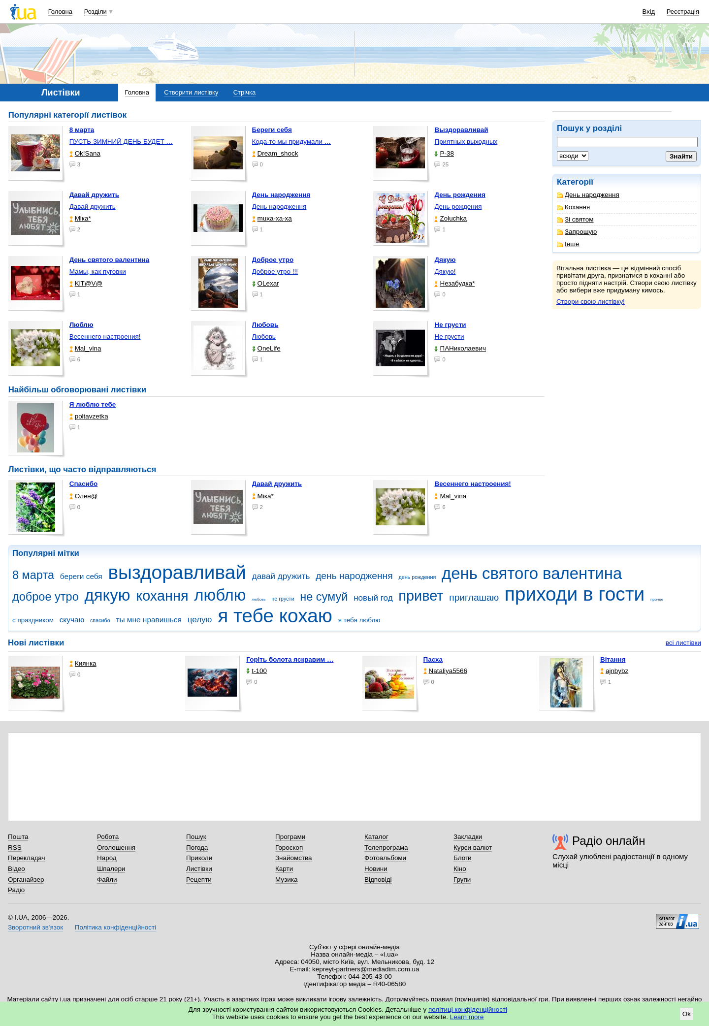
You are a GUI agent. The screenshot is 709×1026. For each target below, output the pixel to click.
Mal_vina (85, 348)
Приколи (199, 858)
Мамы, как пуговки (97, 271)
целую (200, 619)
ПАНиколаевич (459, 348)
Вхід (649, 11)
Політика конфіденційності (115, 927)
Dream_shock (275, 153)
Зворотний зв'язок (35, 927)
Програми (290, 836)
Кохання (573, 207)
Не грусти (449, 336)
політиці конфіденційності (467, 1009)
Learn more (467, 1017)
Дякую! (444, 271)
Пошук (196, 836)
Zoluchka (450, 218)
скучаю (72, 619)
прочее (656, 599)
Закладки (467, 836)
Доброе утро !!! (275, 271)
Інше (568, 244)
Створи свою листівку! (590, 301)
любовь (258, 599)
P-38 (443, 153)
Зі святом (575, 219)
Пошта (18, 836)
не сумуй (324, 596)
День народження (588, 194)
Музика (286, 879)
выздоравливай (177, 572)
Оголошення (116, 847)
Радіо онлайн (608, 840)
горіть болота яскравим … (289, 659)
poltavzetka (88, 416)
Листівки (199, 868)
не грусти (282, 599)
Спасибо (83, 483)
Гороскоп (289, 847)
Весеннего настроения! (105, 336)
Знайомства (293, 858)
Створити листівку (191, 92)
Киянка (83, 663)
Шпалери (111, 868)
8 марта (33, 575)
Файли (107, 879)
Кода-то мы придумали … (291, 141)
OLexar (265, 283)
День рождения (458, 206)
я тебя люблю (359, 620)
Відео (16, 868)
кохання (162, 596)
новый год (373, 598)
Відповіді (378, 879)
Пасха (433, 659)
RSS (15, 847)
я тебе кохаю (275, 615)
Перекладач (26, 858)
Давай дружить (92, 206)
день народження (354, 576)
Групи (462, 879)
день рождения (417, 577)
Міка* (80, 218)
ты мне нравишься (149, 619)
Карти (284, 868)
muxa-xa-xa (272, 218)
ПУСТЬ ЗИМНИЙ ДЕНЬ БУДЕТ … (121, 141)
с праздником (33, 620)
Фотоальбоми (385, 858)
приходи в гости (575, 594)
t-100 (256, 670)
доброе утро (45, 596)
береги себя (81, 576)
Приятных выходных (465, 141)
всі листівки (683, 642)
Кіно (459, 868)
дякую (107, 595)
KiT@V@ (85, 283)
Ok (686, 1014)
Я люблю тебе (92, 404)
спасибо (100, 620)
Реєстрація (683, 11)
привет (420, 596)
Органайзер (26, 879)
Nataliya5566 (445, 670)
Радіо (16, 890)
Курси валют (472, 847)
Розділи (95, 11)
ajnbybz (614, 670)
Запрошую (577, 231)
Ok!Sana (84, 153)
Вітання (613, 659)
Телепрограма (386, 847)
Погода (197, 847)
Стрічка (244, 92)
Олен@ (83, 496)
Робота (108, 836)
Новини (375, 868)
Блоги (462, 858)
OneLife (266, 348)
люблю (220, 595)
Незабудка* (454, 283)
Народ (107, 858)
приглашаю (474, 597)
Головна (60, 11)
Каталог (376, 836)
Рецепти (199, 879)
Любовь (264, 336)
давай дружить (281, 576)
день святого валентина (532, 573)
